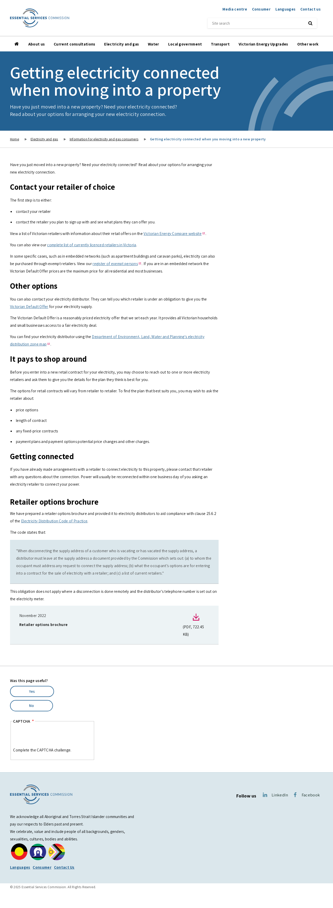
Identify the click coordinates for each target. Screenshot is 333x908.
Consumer (261, 9)
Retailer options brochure (43, 624)
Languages (285, 9)
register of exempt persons (115, 263)
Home (16, 44)
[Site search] (255, 23)
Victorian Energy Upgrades (263, 44)
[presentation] (52, 736)
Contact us (310, 9)
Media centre (234, 9)
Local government (185, 44)
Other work (308, 44)
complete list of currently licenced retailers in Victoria (91, 244)
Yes (32, 691)
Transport (220, 44)
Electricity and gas (121, 44)
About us (36, 44)
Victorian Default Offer (29, 306)
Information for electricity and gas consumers (104, 139)
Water (153, 44)
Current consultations (74, 44)
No (31, 705)
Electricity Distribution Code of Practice (54, 520)
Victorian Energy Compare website (172, 233)
